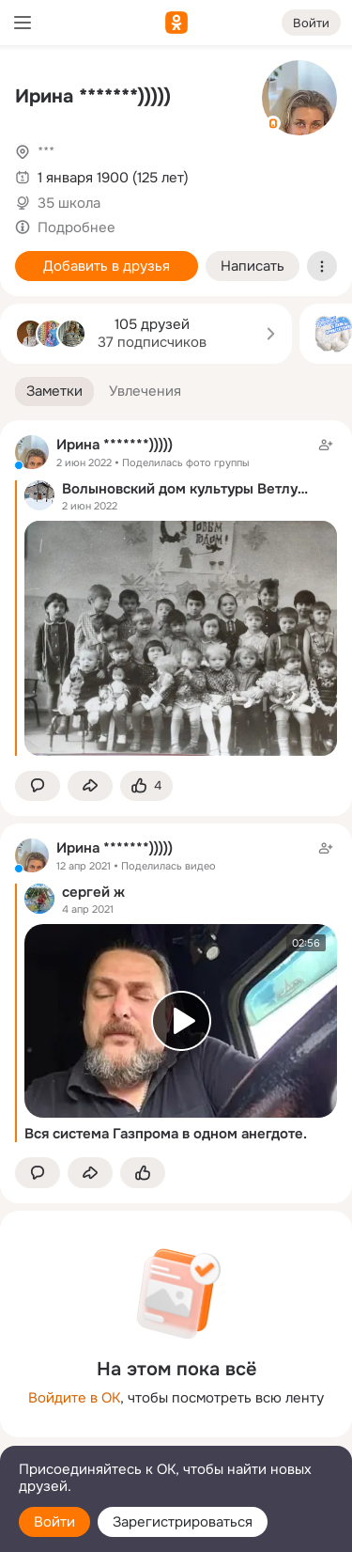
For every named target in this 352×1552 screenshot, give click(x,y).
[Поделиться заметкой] (90, 786)
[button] (54, 391)
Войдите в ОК (74, 1397)
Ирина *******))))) (93, 96)
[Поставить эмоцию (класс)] (146, 786)
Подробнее (76, 227)
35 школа (69, 203)
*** (46, 152)
